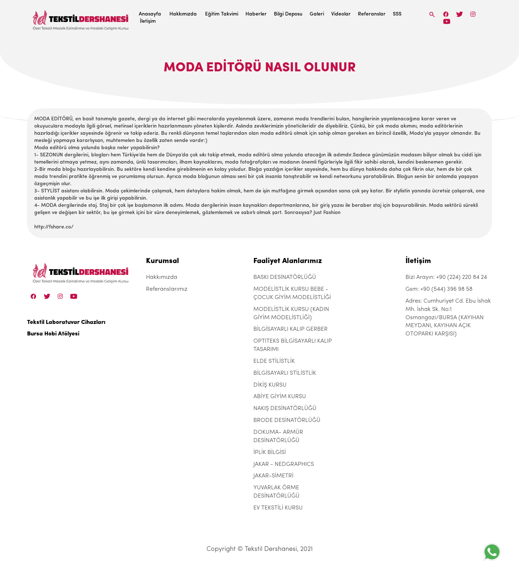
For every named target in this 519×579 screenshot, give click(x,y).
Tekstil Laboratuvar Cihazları (66, 322)
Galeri (317, 14)
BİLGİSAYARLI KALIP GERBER (290, 329)
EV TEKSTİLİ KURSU (278, 508)
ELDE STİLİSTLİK (274, 361)
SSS (397, 14)
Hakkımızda (183, 14)
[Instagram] (473, 14)
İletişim (148, 21)
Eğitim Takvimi (221, 14)
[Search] (432, 14)
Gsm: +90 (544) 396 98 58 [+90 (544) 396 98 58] (439, 289)
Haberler (256, 14)
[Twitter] (459, 14)
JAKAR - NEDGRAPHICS (283, 464)
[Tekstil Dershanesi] (81, 18)
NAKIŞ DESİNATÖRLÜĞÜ (284, 408)
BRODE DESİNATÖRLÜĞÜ (286, 420)
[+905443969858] (492, 551)
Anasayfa (150, 14)
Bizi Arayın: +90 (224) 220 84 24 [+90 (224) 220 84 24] (446, 277)
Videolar (341, 14)
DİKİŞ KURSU (270, 385)
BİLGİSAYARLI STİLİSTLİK (284, 373)
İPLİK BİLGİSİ (269, 452)
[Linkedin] (447, 21)
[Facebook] (446, 14)
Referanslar (372, 14)
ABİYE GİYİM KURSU (279, 397)
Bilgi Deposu (288, 14)
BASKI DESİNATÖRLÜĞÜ (284, 277)
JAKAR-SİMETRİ (273, 476)
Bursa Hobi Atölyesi (53, 334)
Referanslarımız (166, 289)
